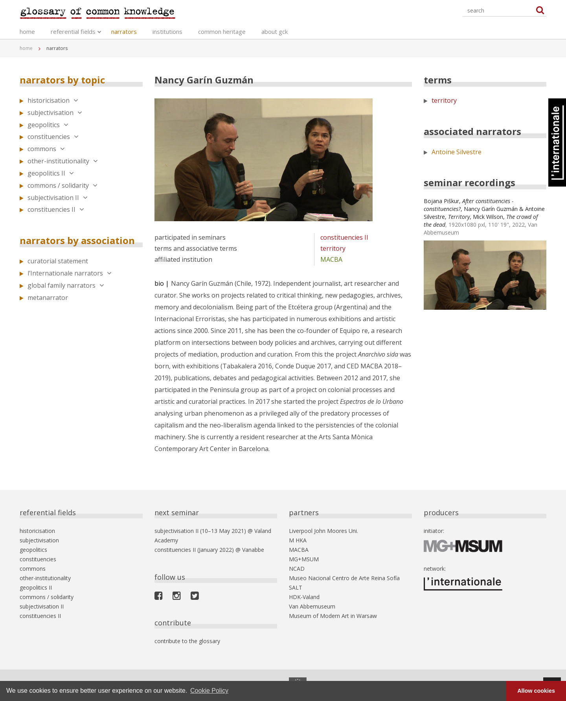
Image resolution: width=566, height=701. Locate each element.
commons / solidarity (62, 185)
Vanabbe (253, 549)
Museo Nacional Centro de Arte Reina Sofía (344, 578)
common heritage (222, 31)
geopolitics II (51, 173)
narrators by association (77, 240)
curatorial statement (58, 261)
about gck (274, 31)
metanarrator (48, 297)
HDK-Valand (304, 597)
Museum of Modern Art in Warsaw (333, 616)
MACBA (331, 259)
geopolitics (48, 124)
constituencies (53, 136)
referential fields (73, 31)
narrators (124, 31)
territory (332, 248)
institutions (167, 31)
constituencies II (56, 209)
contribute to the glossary (187, 641)
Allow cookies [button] (536, 691)
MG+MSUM (304, 559)
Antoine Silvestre (456, 152)
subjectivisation (55, 112)
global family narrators (66, 285)
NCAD (297, 568)
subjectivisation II (58, 197)
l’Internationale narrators (70, 273)
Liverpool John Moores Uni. (323, 531)
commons (46, 148)
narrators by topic (62, 79)
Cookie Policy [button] (209, 690)
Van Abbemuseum (312, 606)
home (27, 31)
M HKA (298, 540)
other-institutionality (63, 161)
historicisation (53, 100)
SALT (295, 587)
